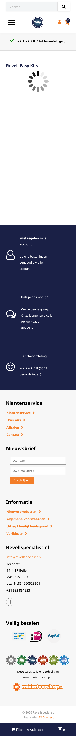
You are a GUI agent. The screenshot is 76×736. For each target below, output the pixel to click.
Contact (12, 434)
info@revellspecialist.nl (24, 557)
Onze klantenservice (35, 315)
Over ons (13, 420)
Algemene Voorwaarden (25, 519)
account (25, 268)
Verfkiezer (14, 533)
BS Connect (46, 717)
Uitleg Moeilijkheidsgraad (27, 526)
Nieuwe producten (21, 511)
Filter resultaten (28, 729)
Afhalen (12, 427)
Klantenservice (18, 413)
